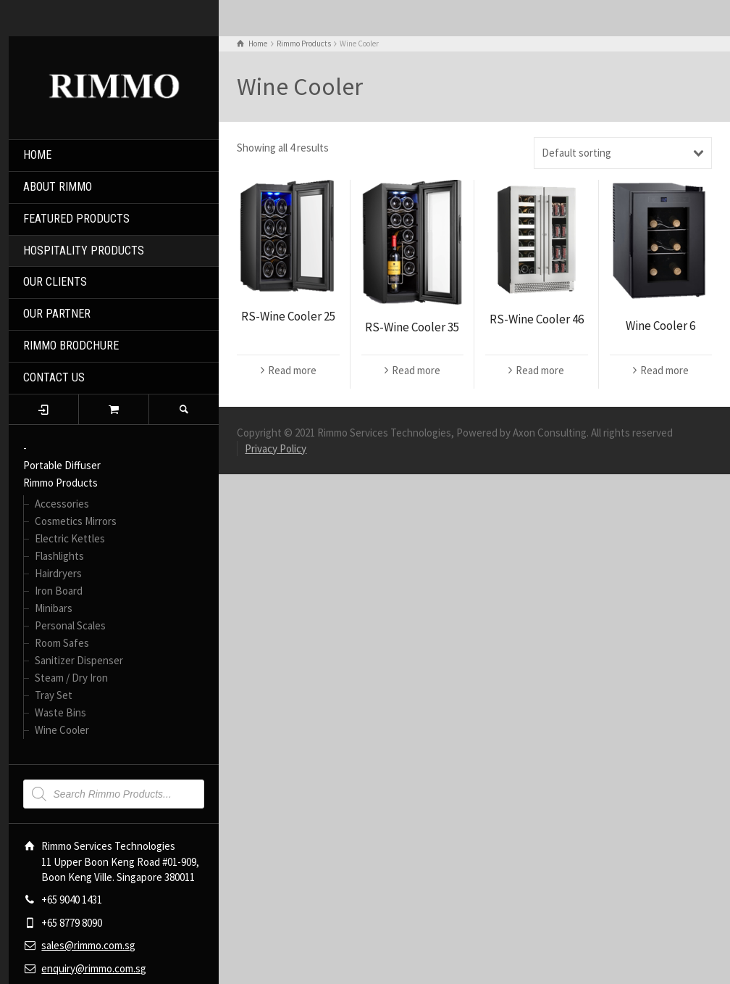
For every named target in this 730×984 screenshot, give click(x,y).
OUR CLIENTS (55, 282)
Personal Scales (70, 625)
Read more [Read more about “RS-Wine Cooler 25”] (292, 370)
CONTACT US (54, 377)
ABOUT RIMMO (57, 187)
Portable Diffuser (62, 465)
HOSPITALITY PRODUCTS (83, 250)
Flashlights (59, 556)
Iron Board (59, 591)
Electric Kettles (70, 538)
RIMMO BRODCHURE (71, 345)
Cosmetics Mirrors (76, 521)
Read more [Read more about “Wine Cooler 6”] (664, 370)
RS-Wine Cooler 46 (537, 319)
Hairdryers (58, 573)
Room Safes (62, 643)
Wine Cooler (62, 730)
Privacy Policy (275, 448)
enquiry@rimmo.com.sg (93, 968)
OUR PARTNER (57, 314)
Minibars (53, 608)
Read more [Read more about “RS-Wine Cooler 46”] (540, 370)
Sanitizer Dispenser (79, 660)
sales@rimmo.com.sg (88, 945)
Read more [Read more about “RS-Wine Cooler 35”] (416, 370)
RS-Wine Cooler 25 (288, 316)
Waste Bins (60, 712)
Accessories (62, 503)
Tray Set (53, 695)
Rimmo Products (60, 482)
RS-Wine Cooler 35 (412, 327)
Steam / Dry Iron (71, 678)
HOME (37, 155)
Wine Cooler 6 (660, 326)
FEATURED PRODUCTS (76, 219)
